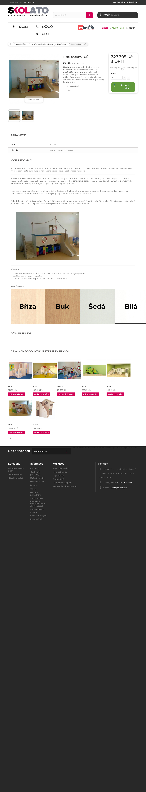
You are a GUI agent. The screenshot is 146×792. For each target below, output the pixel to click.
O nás (32, 489)
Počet (114, 73)
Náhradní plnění (37, 482)
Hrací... (11, 386)
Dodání (33, 485)
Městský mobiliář (15, 478)
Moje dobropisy (60, 472)
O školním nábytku (38, 516)
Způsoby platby (37, 478)
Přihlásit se (132, 2)
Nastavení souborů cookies (65, 486)
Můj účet (58, 463)
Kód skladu (68, 63)
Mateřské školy (15, 474)
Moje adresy (58, 475)
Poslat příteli (72, 86)
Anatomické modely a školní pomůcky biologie (94, 448)
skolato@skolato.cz (118, 488)
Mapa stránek (36, 519)
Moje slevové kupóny (62, 483)
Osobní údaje (59, 479)
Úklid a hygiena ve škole (127, 448)
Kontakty (34, 468)
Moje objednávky (60, 468)
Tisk (69, 90)
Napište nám (119, 2)
